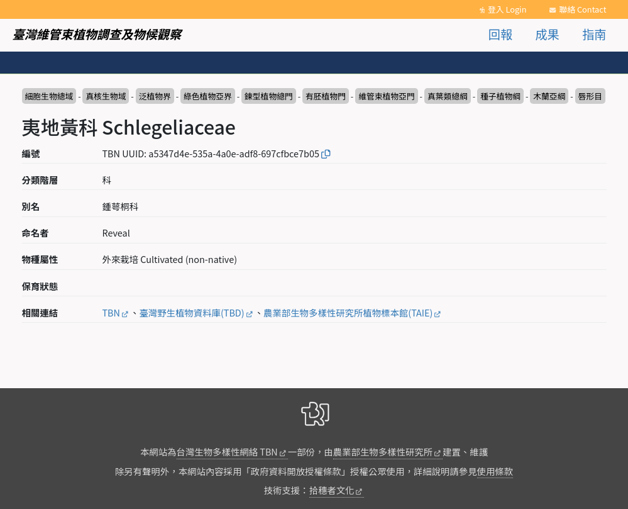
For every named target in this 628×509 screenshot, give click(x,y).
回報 (500, 34)
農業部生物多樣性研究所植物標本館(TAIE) (347, 312)
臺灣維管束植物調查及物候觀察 (97, 34)
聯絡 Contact (582, 9)
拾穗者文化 (332, 489)
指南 (594, 34)
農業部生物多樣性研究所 (382, 451)
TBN (111, 312)
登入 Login (507, 9)
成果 (547, 34)
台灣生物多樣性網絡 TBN (227, 451)
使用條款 (495, 471)
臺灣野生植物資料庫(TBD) (191, 312)
